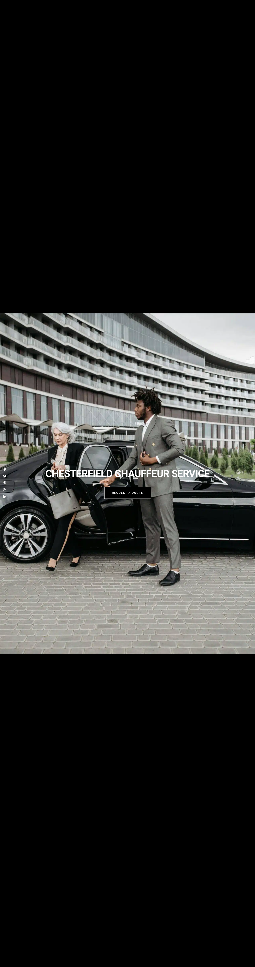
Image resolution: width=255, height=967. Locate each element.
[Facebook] (4, 469)
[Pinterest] (4, 483)
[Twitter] (4, 476)
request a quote (127, 493)
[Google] (4, 490)
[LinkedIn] (4, 497)
